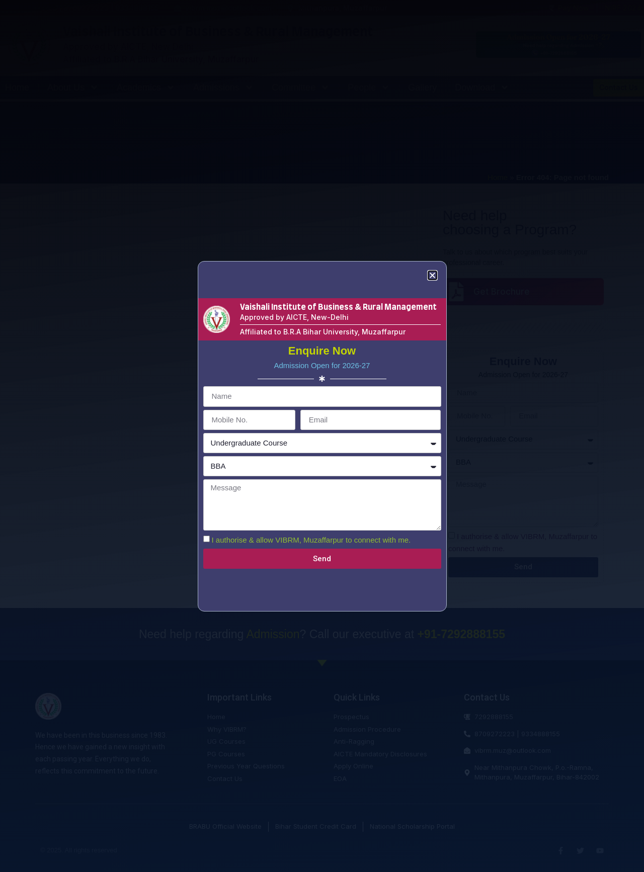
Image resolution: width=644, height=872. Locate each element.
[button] (432, 275)
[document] (322, 436)
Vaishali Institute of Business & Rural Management (338, 307)
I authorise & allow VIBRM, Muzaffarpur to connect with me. (311, 540)
